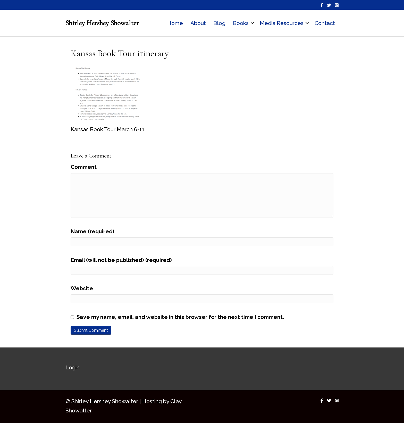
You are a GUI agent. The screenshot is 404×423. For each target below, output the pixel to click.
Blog (219, 23)
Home (175, 23)
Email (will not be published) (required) (121, 260)
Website (82, 288)
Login (72, 367)
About (198, 23)
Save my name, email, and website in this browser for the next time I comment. (180, 317)
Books (241, 23)
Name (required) (92, 231)
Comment (84, 167)
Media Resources (282, 23)
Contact (325, 23)
